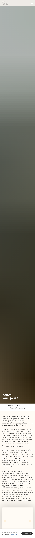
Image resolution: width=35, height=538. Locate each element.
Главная (11, 406)
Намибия (20, 406)
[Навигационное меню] (32, 3)
